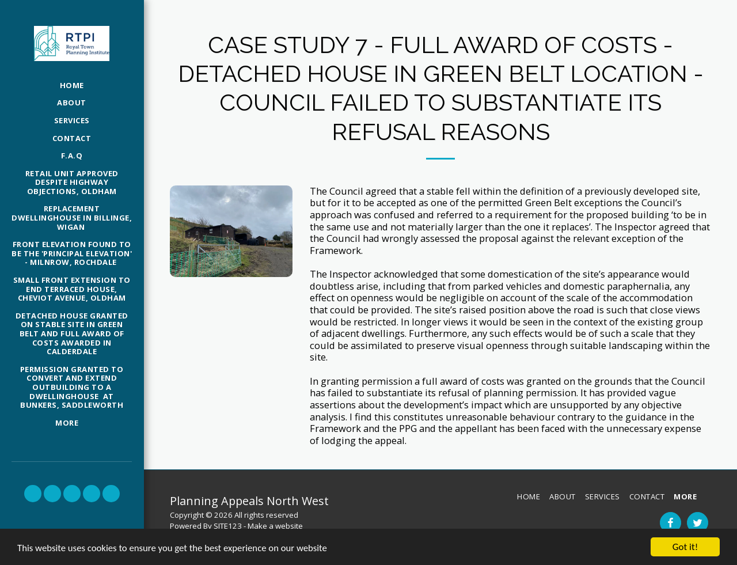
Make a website (275, 526)
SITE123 (228, 526)
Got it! (685, 547)
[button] (32, 493)
